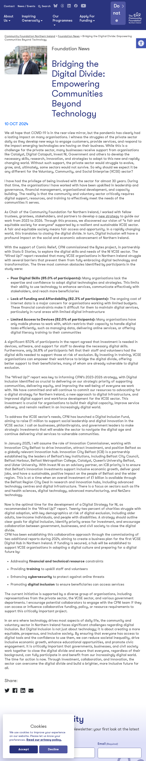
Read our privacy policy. (44, 740)
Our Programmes (62, 18)
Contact (9, 6)
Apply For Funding (87, 18)
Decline (53, 749)
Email (108, 744)
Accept (23, 749)
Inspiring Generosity (31, 18)
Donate (117, 13)
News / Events (26, 6)
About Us (8, 18)
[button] (141, 43)
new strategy (108, 216)
